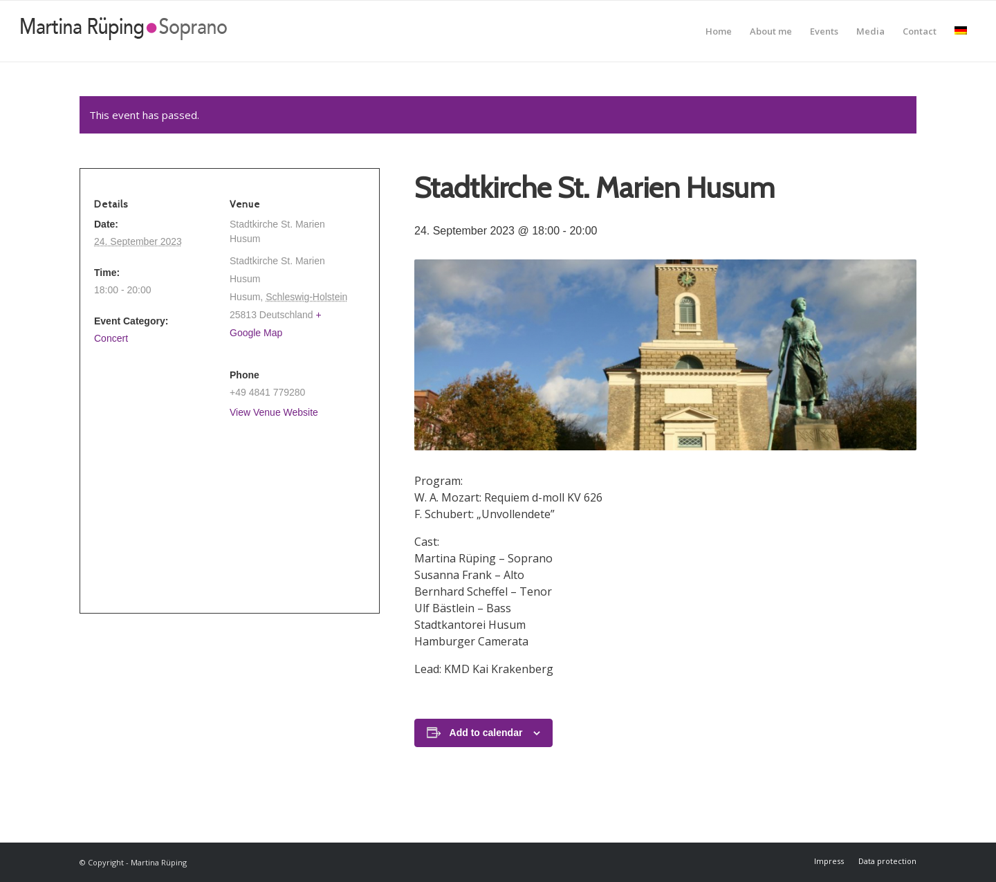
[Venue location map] (224, 509)
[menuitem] (719, 31)
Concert (111, 338)
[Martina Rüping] (124, 31)
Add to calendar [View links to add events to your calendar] (486, 732)
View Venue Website (274, 412)
